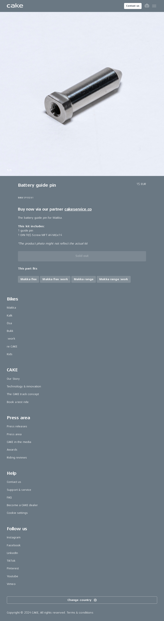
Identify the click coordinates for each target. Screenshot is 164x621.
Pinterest (13, 568)
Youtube (12, 576)
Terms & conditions (80, 612)
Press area (14, 434)
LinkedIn (12, 553)
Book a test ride (18, 402)
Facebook (13, 545)
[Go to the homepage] (15, 6)
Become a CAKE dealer (22, 505)
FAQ (9, 497)
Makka (11, 307)
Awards (12, 449)
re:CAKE (12, 346)
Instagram (13, 537)
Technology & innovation (24, 386)
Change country (82, 600)
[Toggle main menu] (154, 6)
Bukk (10, 330)
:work (11, 338)
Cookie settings (17, 512)
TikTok (11, 560)
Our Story (13, 378)
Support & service (19, 489)
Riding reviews (17, 457)
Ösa (9, 323)
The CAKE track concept (23, 394)
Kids (10, 354)
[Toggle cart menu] (147, 6)
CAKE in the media (19, 442)
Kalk (10, 315)
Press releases (17, 426)
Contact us (132, 5)
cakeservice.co (78, 209)
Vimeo (11, 584)
